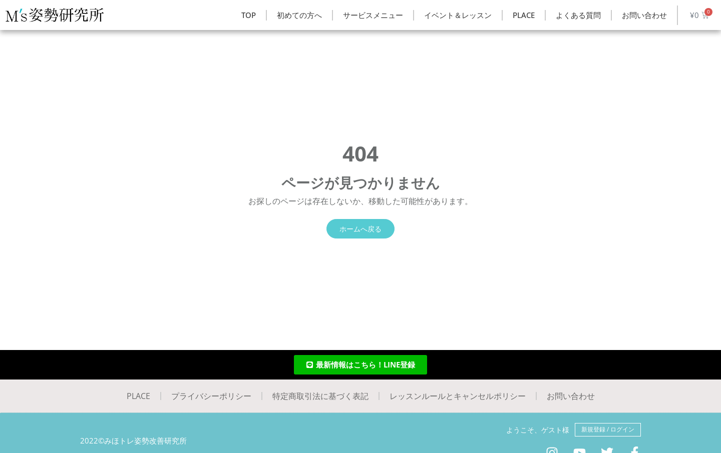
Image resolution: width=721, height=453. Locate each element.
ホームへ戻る (360, 229)
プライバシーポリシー (211, 396)
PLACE (524, 15)
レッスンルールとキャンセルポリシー (458, 396)
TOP (248, 15)
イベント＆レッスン (458, 15)
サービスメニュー (373, 15)
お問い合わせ (644, 15)
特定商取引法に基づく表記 (320, 396)
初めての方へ (299, 15)
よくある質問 (578, 15)
